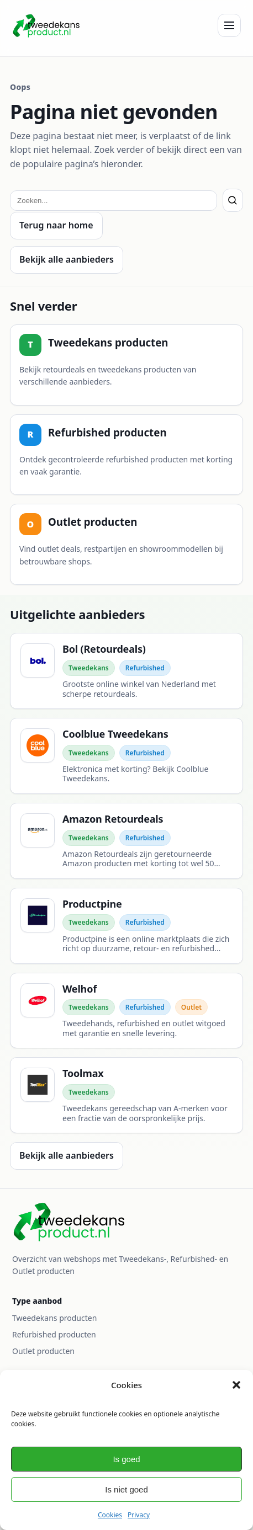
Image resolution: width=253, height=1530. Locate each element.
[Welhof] (126, 1010)
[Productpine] (126, 925)
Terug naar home (56, 225)
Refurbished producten (54, 1334)
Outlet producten (43, 1351)
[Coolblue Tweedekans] (126, 755)
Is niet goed (126, 1489)
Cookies (110, 1515)
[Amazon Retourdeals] (126, 840)
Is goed (126, 1459)
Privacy (139, 1515)
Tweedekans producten (54, 1318)
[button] (236, 1384)
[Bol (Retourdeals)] (126, 670)
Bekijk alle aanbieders (66, 259)
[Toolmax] (126, 1095)
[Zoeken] (233, 200)
